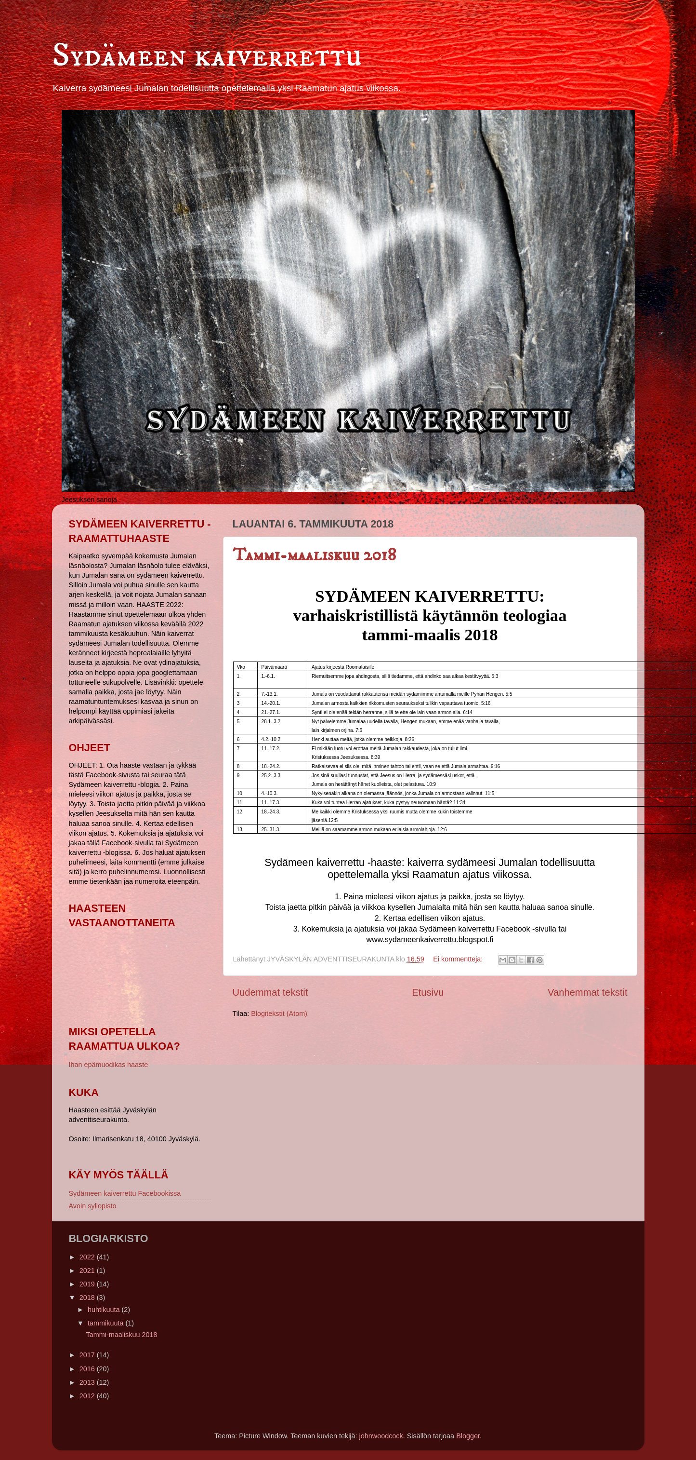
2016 (88, 1369)
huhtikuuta (104, 1309)
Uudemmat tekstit (270, 992)
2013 (88, 1382)
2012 (88, 1396)
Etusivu (428, 992)
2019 (88, 1284)
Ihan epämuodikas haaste (108, 1064)
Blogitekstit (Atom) (279, 1013)
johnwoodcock (381, 1436)
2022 (88, 1257)
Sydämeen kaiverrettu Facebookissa (125, 1193)
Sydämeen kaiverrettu (207, 56)
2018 (88, 1297)
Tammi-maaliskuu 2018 (314, 555)
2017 (88, 1355)
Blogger (468, 1436)
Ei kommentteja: (459, 959)
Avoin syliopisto (93, 1206)
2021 (88, 1270)
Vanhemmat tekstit (587, 992)
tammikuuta (106, 1323)
